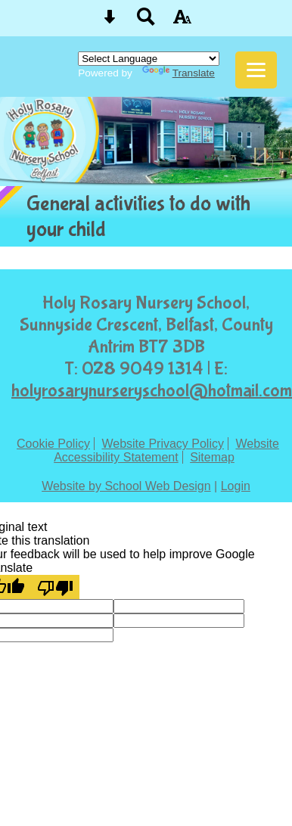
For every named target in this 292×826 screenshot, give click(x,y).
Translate (178, 73)
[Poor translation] (55, 587)
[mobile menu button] (256, 69)
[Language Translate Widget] (148, 58)
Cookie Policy (53, 443)
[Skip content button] (109, 21)
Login (235, 486)
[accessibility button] (182, 21)
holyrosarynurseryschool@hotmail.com (151, 391)
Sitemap (212, 457)
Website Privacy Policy (162, 443)
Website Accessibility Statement (166, 450)
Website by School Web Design (126, 486)
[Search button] (146, 21)
